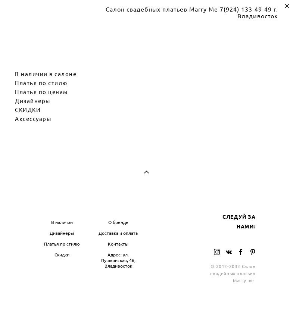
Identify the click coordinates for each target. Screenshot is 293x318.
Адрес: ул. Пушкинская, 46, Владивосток (118, 260)
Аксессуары (33, 119)
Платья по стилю (41, 83)
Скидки (61, 255)
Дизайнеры (32, 101)
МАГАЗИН (51, 207)
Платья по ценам (41, 92)
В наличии (62, 222)
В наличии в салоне (46, 74)
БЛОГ (158, 207)
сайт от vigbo (146, 301)
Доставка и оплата (118, 233)
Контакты (118, 244)
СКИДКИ (28, 110)
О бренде (118, 222)
